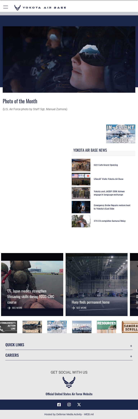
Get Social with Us (69, 372)
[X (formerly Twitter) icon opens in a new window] (79, 404)
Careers (12, 355)
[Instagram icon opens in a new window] (69, 404)
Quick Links (14, 344)
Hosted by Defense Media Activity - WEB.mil (69, 414)
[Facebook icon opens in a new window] (59, 404)
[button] (6, 7)
